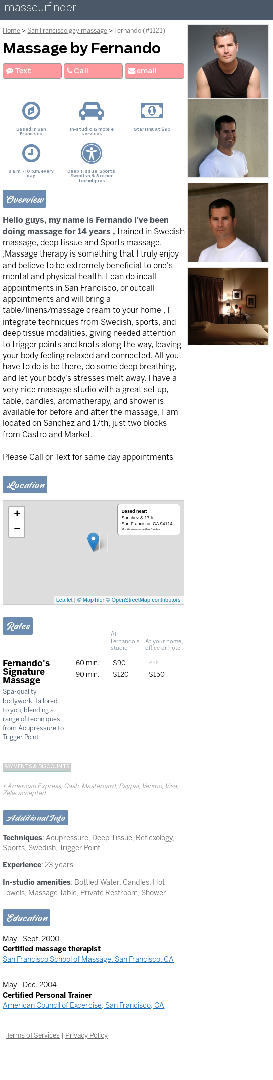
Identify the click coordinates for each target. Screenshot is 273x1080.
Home (11, 30)
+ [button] (17, 514)
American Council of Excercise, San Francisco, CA (83, 1005)
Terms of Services (33, 1035)
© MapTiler (91, 600)
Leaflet (64, 600)
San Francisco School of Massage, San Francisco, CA (88, 959)
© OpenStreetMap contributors (143, 600)
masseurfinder (40, 9)
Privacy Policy (86, 1035)
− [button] (17, 529)
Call (77, 71)
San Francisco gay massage (67, 30)
